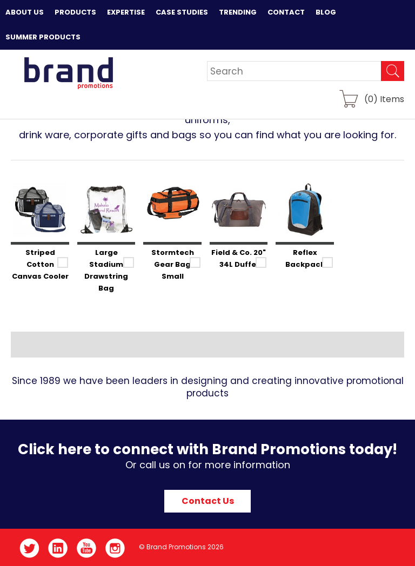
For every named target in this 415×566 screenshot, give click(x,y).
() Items (384, 98)
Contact (286, 12)
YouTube (87, 548)
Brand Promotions (68, 73)
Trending (238, 12)
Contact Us (208, 501)
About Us (24, 12)
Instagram (115, 548)
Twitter (29, 548)
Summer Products (43, 37)
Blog (326, 12)
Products (75, 12)
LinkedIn (58, 548)
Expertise (126, 12)
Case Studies (182, 12)
